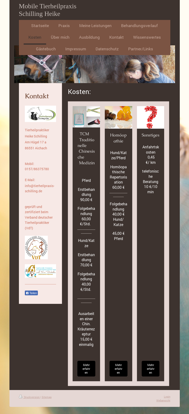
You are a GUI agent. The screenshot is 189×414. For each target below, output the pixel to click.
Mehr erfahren (86, 368)
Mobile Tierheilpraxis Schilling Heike (47, 9)
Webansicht (163, 400)
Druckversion (29, 397)
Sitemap (47, 397)
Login (167, 396)
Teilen (31, 293)
